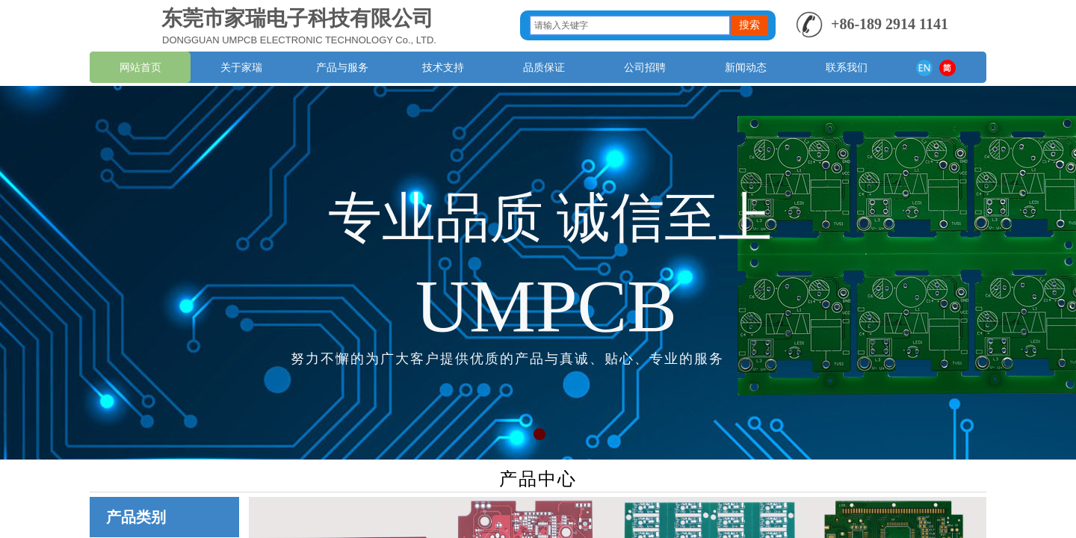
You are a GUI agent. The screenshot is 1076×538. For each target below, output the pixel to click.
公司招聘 (645, 67)
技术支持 (443, 67)
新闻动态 (746, 67)
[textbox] (630, 25)
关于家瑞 (241, 67)
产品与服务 (342, 67)
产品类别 (136, 517)
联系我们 (847, 67)
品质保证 (544, 67)
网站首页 (140, 67)
